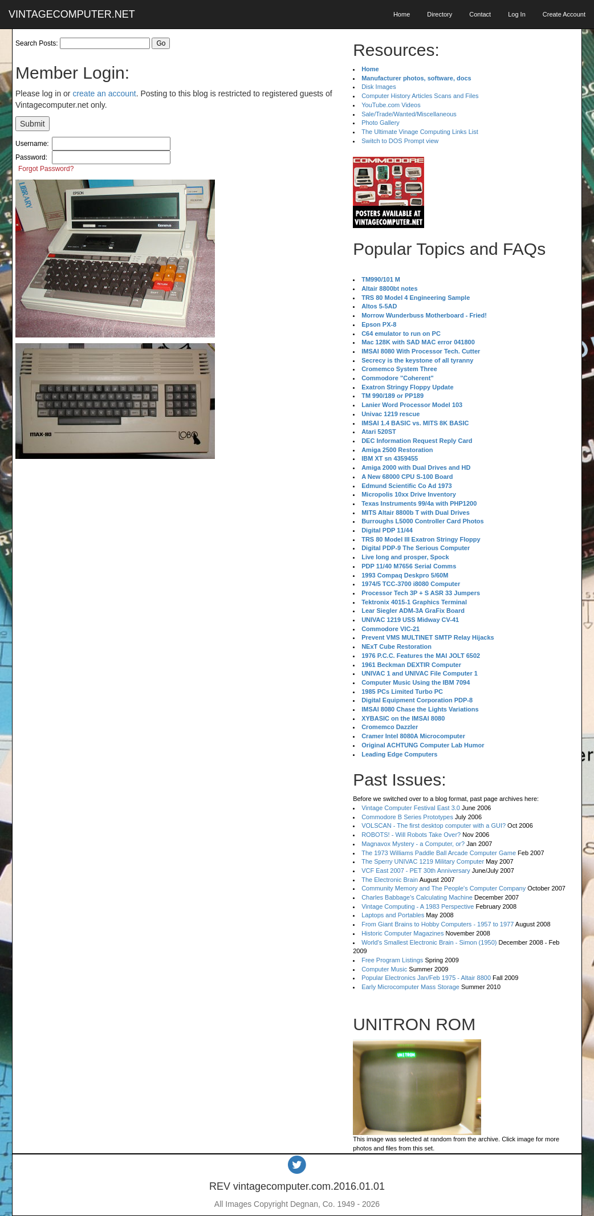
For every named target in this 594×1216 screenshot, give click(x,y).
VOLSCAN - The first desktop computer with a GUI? (433, 825)
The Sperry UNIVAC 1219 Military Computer (422, 861)
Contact (480, 14)
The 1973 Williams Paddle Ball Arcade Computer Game (438, 852)
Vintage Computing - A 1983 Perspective (417, 906)
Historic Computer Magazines (402, 933)
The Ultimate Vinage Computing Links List (419, 131)
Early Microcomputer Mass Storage (410, 986)
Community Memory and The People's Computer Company (443, 888)
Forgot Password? (46, 169)
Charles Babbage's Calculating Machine (417, 897)
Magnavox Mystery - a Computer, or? (413, 843)
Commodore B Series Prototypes (407, 817)
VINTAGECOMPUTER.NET (72, 14)
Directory (439, 14)
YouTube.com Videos (391, 104)
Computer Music (384, 969)
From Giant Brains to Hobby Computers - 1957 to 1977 (437, 924)
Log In (517, 14)
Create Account (564, 14)
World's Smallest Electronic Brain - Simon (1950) (429, 942)
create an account (104, 93)
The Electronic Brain (389, 879)
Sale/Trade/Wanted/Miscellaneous (409, 114)
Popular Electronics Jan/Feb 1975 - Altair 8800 (426, 977)
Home (401, 14)
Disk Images (378, 86)
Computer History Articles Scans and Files (419, 95)
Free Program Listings (392, 960)
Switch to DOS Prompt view (399, 140)
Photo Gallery (380, 122)
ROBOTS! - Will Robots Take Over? (411, 834)
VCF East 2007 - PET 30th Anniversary (415, 870)
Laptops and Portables (392, 915)
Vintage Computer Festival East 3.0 (410, 807)
